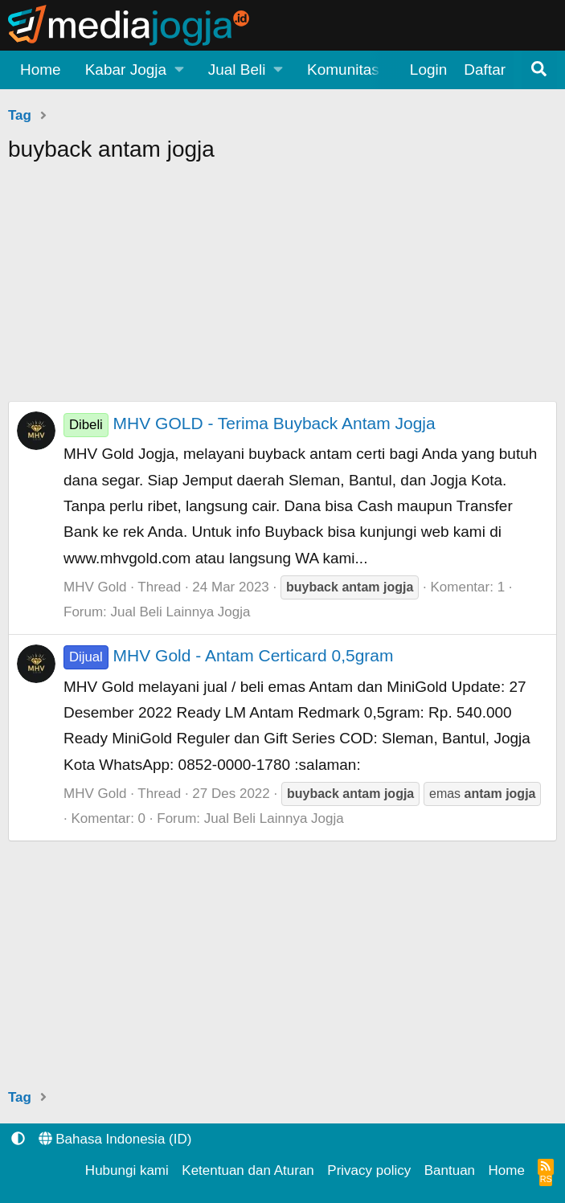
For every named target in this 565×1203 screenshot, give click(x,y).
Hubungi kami (127, 1170)
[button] (134, 70)
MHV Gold (94, 587)
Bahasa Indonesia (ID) (115, 1139)
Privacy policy (369, 1170)
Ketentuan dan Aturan (247, 1170)
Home (40, 69)
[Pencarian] (539, 70)
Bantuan (449, 1170)
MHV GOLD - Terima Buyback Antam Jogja (249, 423)
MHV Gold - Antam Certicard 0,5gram (228, 655)
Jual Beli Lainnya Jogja (181, 612)
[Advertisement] (282, 288)
